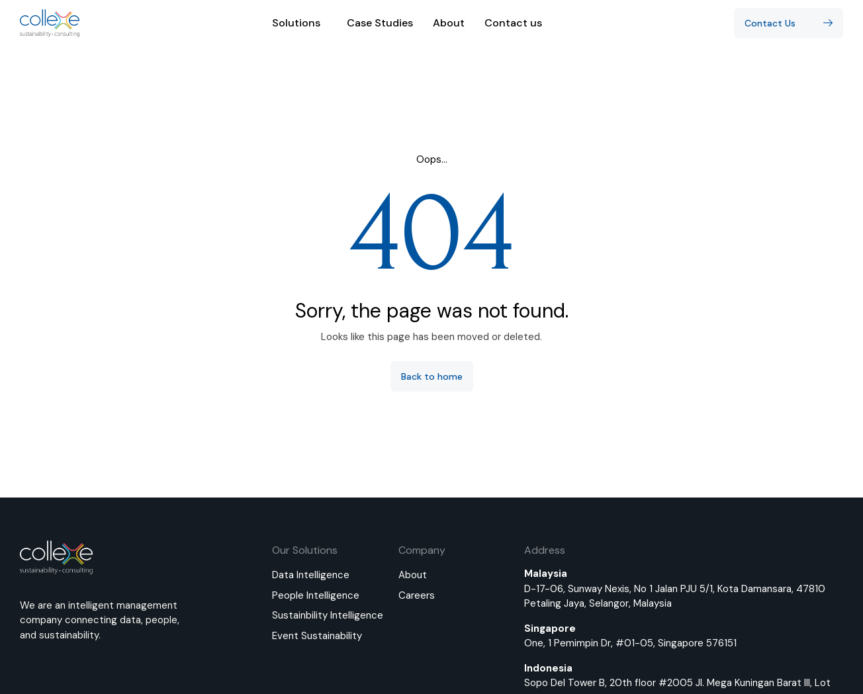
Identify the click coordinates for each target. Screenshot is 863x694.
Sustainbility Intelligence (327, 615)
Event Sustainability (317, 635)
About (449, 23)
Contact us (513, 23)
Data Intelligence (310, 575)
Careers (416, 595)
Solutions (299, 23)
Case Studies (380, 23)
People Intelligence (315, 595)
